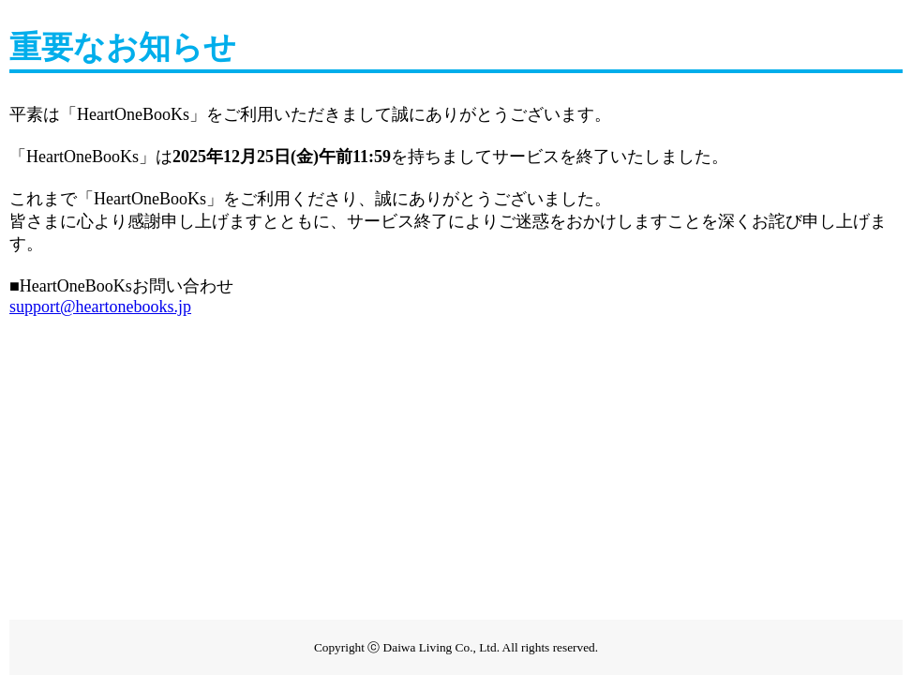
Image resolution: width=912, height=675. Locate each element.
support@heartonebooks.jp (100, 306)
